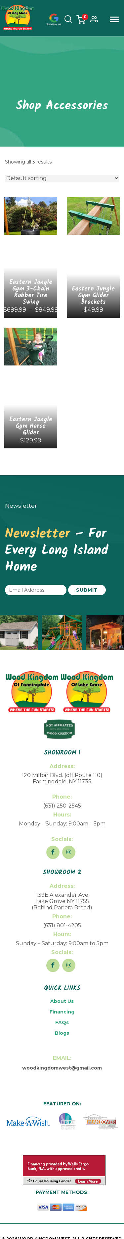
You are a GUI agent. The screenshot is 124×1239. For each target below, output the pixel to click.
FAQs (62, 1022)
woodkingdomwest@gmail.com (62, 1068)
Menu (114, 19)
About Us (62, 1001)
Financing (62, 1012)
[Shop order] (62, 178)
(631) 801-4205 (62, 925)
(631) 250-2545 (62, 806)
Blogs (62, 1033)
